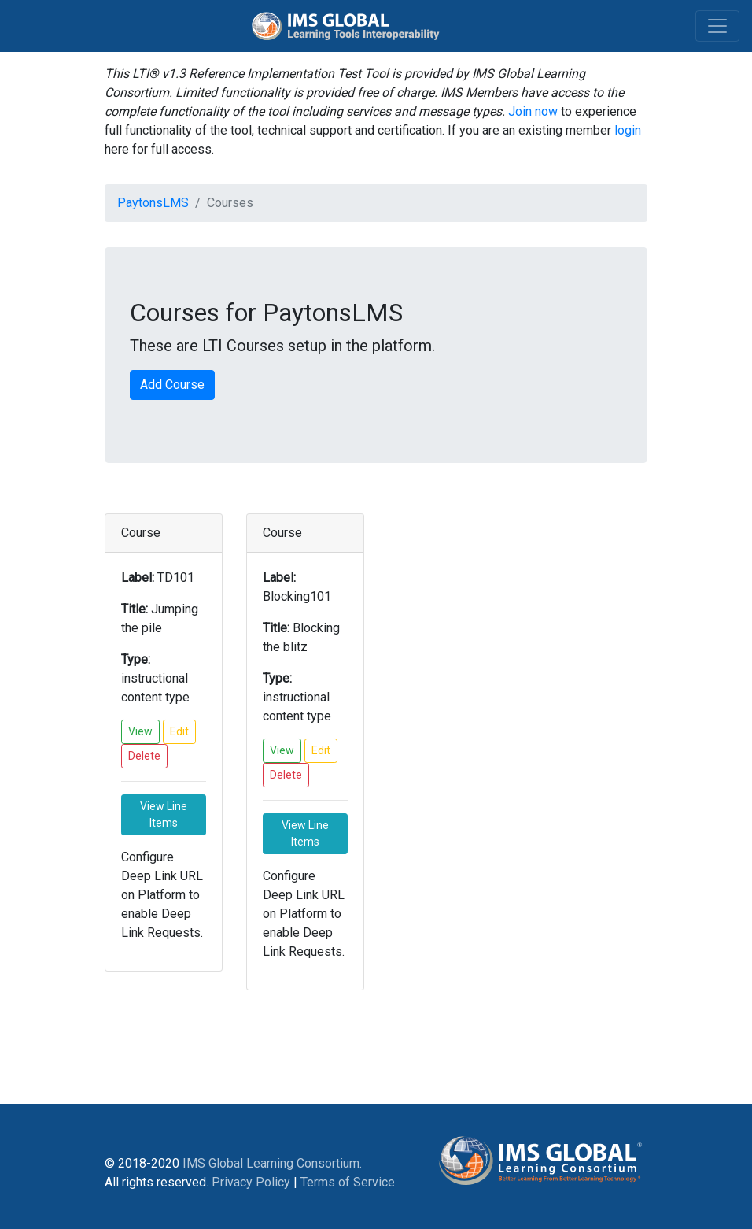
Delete (144, 756)
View (140, 731)
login (627, 130)
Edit (179, 731)
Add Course (172, 384)
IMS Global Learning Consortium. (272, 1163)
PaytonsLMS (153, 202)
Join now (533, 111)
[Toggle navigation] (717, 26)
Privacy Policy (251, 1182)
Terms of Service (347, 1182)
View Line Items (163, 814)
